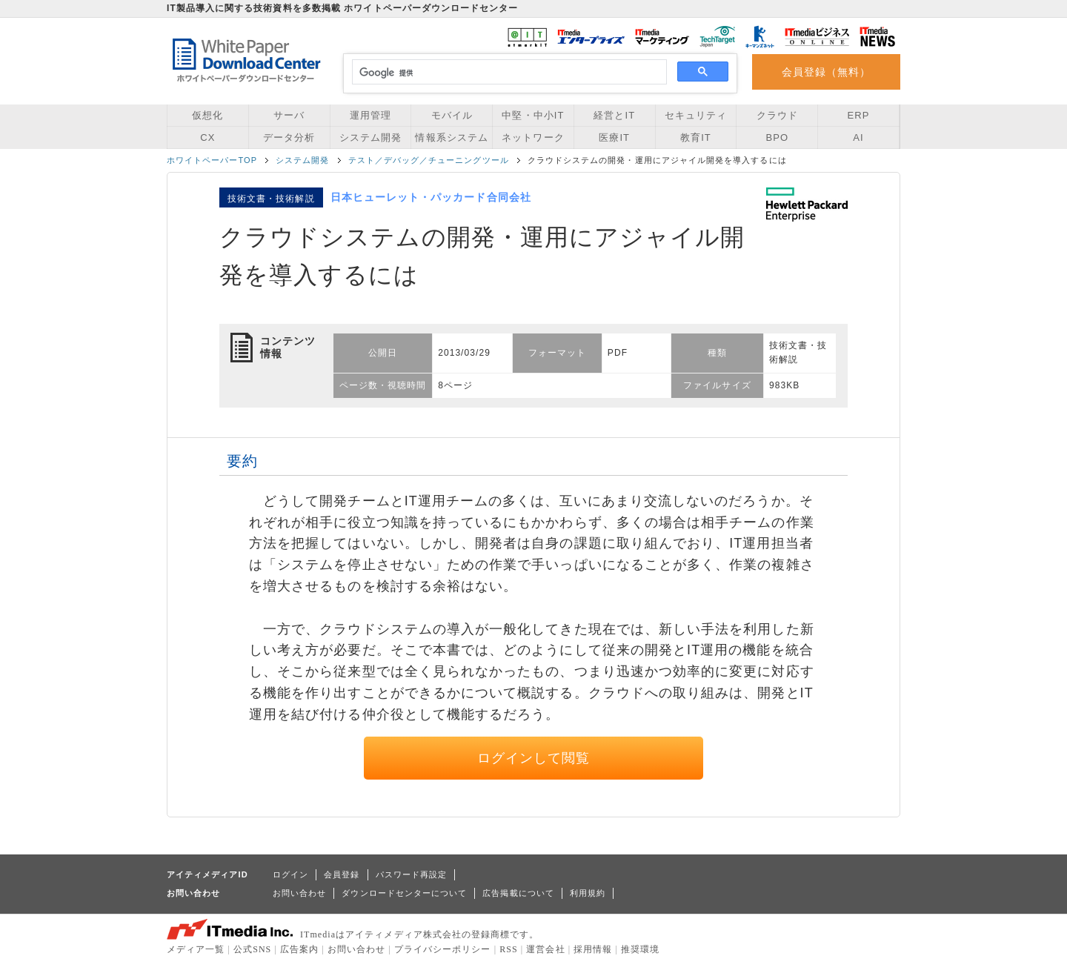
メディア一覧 (196, 949)
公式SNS (252, 949)
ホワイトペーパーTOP (212, 160)
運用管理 (370, 115)
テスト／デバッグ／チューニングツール (428, 160)
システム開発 (370, 137)
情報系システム (451, 137)
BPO (776, 137)
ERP (859, 115)
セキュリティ (696, 115)
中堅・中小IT (533, 115)
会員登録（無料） (826, 72)
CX (207, 137)
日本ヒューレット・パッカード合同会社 (430, 197)
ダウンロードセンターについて (404, 893)
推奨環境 (640, 949)
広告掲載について (518, 893)
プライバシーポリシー (442, 949)
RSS (508, 949)
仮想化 (207, 115)
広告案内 (299, 949)
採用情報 (593, 949)
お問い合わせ (299, 893)
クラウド (777, 115)
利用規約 (587, 893)
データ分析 (289, 137)
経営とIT (614, 115)
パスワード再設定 (412, 874)
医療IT (614, 137)
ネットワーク (533, 137)
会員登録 (341, 874)
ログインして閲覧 (534, 758)
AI (858, 137)
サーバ (289, 115)
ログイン (290, 874)
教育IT (695, 137)
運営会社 (545, 949)
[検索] (507, 72)
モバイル (452, 115)
